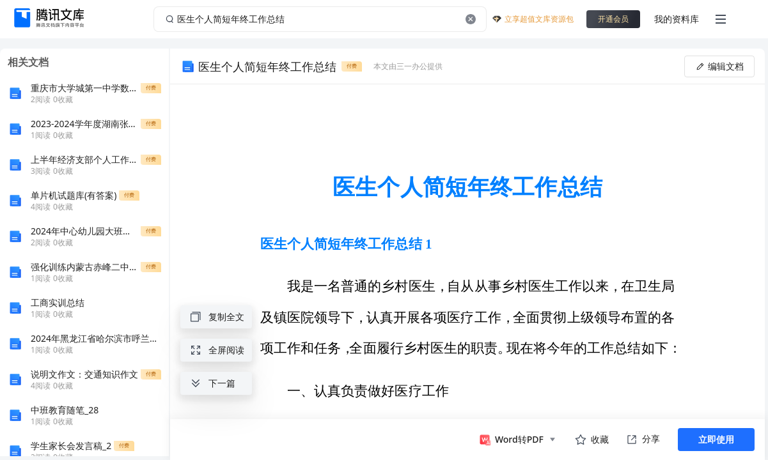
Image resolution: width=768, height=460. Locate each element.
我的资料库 (676, 19)
